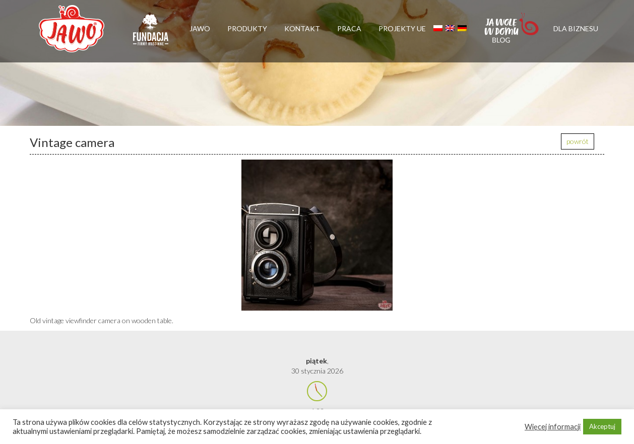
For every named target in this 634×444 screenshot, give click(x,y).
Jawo (199, 28)
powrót (577, 141)
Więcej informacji (553, 426)
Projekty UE (402, 28)
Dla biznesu (575, 28)
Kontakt (302, 28)
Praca (349, 28)
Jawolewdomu (512, 32)
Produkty (247, 28)
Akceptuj (602, 426)
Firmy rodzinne (150, 34)
